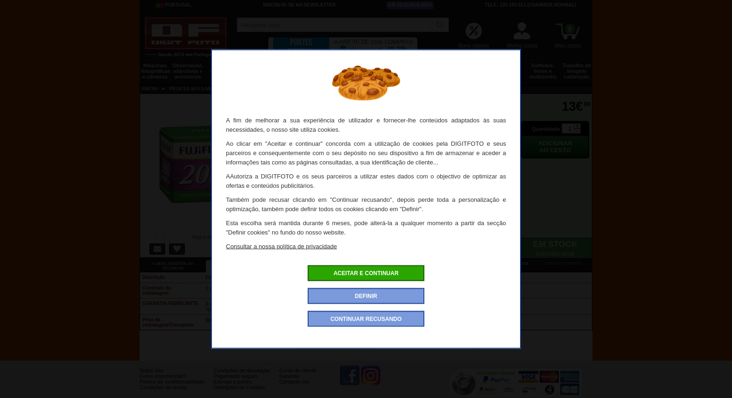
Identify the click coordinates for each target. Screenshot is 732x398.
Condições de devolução (242, 377)
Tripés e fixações (258, 68)
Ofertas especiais (304, 263)
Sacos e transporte (294, 68)
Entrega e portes (233, 388)
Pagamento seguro (235, 383)
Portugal (173, 5)
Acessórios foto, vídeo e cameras (365, 71)
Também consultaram (501, 263)
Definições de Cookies (239, 394)
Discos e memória (472, 68)
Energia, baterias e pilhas (436, 71)
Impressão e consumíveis (400, 68)
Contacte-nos (294, 388)
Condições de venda (163, 394)
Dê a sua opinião (436, 263)
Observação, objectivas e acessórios (187, 71)
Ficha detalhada (238, 263)
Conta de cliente (298, 377)
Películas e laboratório (507, 68)
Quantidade (546, 129)
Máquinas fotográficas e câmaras (155, 71)
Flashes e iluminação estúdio (330, 71)
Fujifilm (474, 346)
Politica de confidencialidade (172, 388)
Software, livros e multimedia (542, 71)
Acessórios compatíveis (370, 263)
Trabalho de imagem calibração (576, 71)
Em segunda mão (410, 4)
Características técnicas (172, 265)
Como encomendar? (163, 383)
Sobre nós (151, 377)
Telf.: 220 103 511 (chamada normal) (530, 4)
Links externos (563, 263)
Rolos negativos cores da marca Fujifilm (337, 346)
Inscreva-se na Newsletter (299, 4)
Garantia (289, 383)
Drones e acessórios (223, 68)
